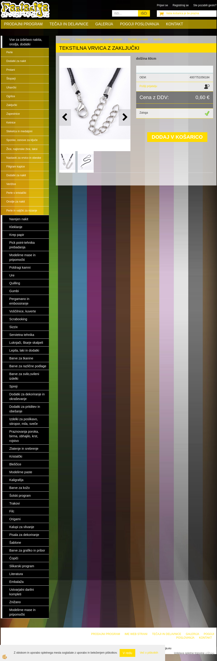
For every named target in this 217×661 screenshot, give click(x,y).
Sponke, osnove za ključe (22, 140)
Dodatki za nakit (16, 61)
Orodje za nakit (15, 201)
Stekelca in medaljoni (19, 131)
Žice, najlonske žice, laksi (21, 149)
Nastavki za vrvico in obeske (23, 157)
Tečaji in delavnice (69, 24)
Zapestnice (13, 113)
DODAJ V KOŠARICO (177, 137)
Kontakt (174, 24)
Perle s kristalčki (16, 192)
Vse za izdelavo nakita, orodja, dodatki (98, 39)
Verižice (11, 184)
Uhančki (11, 87)
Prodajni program (23, 24)
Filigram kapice (15, 166)
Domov (65, 39)
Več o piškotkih (149, 652)
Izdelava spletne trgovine (189, 653)
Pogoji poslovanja (139, 24)
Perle (9, 52)
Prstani (10, 69)
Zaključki (11, 105)
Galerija (104, 24)
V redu (127, 653)
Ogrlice (10, 96)
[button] (124, 117)
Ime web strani (136, 634)
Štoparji (11, 78)
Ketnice (11, 122)
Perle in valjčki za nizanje (21, 210)
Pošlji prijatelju (148, 86)
